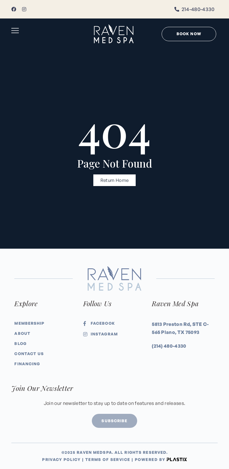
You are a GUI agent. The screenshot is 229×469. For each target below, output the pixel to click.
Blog (20, 343)
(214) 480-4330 (169, 346)
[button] (15, 31)
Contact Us (29, 353)
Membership (29, 323)
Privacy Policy (61, 459)
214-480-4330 (198, 9)
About (22, 333)
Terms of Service (107, 459)
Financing (27, 363)
